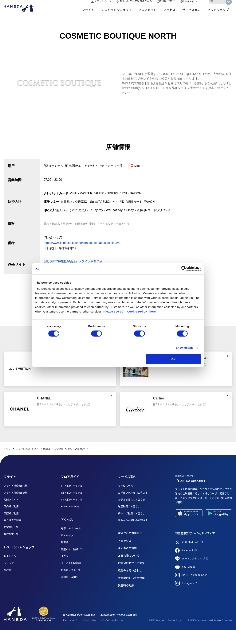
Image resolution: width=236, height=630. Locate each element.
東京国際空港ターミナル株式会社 (117, 614)
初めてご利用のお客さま (131, 513)
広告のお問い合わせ (130, 570)
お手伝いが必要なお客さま (133, 492)
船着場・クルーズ (71, 570)
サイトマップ (70, 620)
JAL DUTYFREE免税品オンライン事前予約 (73, 261)
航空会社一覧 (11, 527)
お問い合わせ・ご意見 (131, 563)
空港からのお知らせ (130, 533)
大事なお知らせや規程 (131, 578)
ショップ (9, 563)
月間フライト (11, 499)
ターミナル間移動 (71, 563)
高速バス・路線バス (72, 549)
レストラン (10, 556)
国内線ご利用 (11, 506)
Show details (185, 347)
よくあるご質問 (127, 548)
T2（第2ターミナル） (73, 492)
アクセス (169, 15)
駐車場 (64, 542)
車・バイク (67, 535)
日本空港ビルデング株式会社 (77, 614)
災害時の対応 (126, 585)
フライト (88, 15)
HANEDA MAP (69, 506)
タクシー (66, 556)
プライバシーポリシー (111, 620)
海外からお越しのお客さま (133, 520)
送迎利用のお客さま (129, 506)
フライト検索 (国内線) (16, 485)
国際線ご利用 (11, 513)
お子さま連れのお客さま (131, 499)
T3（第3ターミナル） (73, 499)
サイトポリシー (88, 620)
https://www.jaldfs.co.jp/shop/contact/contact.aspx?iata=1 (82, 242)
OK (173, 359)
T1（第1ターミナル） (73, 485)
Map (137, 165)
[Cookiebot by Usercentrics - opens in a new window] (184, 269)
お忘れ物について (128, 555)
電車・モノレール (71, 528)
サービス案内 (191, 15)
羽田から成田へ (69, 577)
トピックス (124, 540)
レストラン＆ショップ (116, 15)
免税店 (7, 570)
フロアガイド (147, 15)
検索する (229, 6)
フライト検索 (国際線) (16, 492)
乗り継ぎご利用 (12, 520)
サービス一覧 (125, 485)
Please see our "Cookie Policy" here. (130, 311)
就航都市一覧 (11, 534)
